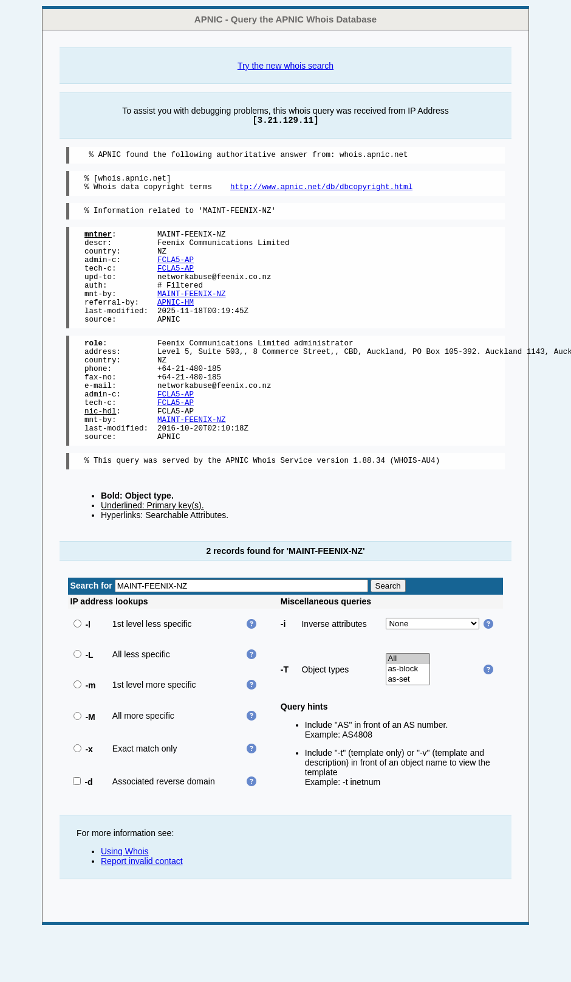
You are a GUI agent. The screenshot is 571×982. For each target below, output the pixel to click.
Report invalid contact (142, 912)
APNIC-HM (175, 325)
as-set (407, 730)
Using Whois (125, 902)
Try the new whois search (285, 66)
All (407, 710)
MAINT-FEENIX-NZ (191, 315)
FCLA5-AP (175, 274)
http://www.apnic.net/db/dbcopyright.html (321, 192)
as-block (407, 720)
